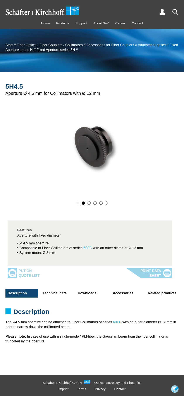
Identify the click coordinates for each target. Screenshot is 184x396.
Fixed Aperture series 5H (55, 50)
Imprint (63, 389)
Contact (137, 23)
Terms (81, 389)
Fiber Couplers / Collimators (61, 45)
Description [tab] (17, 293)
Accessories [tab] (123, 293)
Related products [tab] (162, 293)
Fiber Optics (26, 45)
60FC (87, 248)
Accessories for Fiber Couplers (110, 45)
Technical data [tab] (55, 293)
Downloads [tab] (87, 293)
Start (9, 45)
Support (81, 23)
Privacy (100, 389)
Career (120, 23)
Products (62, 23)
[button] (77, 203)
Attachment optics (151, 45)
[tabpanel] (92, 313)
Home (45, 23)
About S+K (101, 23)
